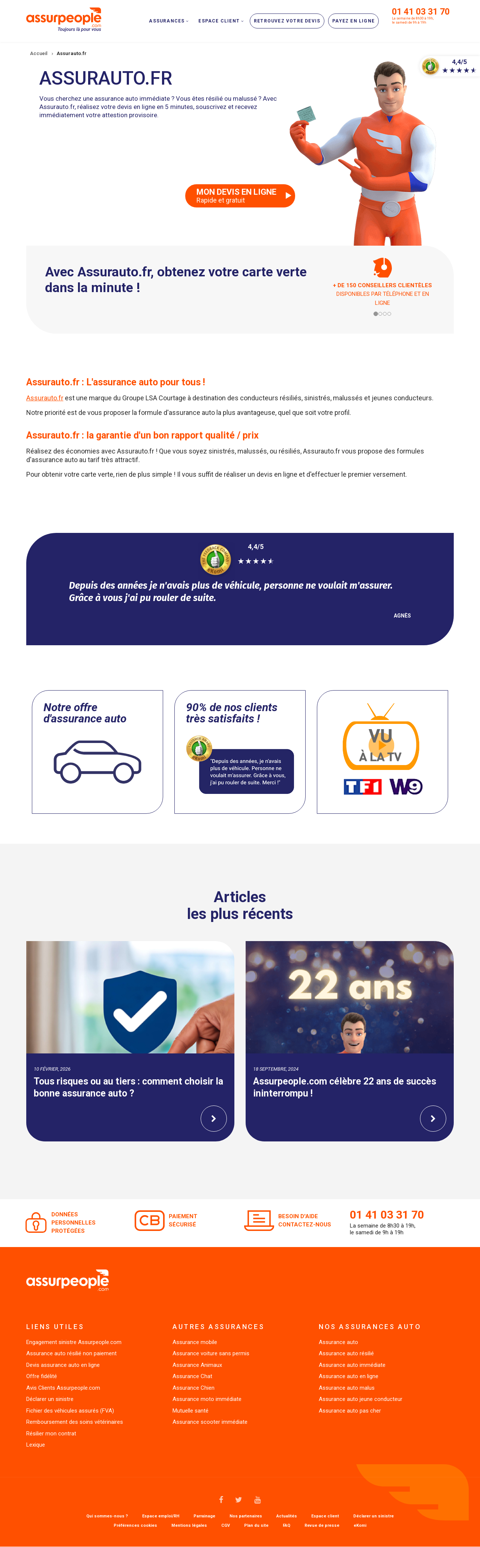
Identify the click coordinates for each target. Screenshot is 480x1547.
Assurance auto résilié (346, 1353)
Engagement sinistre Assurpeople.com (74, 1342)
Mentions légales (189, 1525)
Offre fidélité (41, 1376)
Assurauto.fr (44, 398)
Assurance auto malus (347, 1387)
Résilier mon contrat (51, 1433)
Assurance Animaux (197, 1365)
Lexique (35, 1444)
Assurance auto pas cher (350, 1410)
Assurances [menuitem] (166, 21)
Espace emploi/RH (160, 1516)
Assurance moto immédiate (207, 1399)
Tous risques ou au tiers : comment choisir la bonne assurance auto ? (128, 1087)
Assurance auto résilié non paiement (71, 1353)
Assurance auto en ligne (348, 1376)
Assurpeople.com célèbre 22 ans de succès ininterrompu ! (344, 1087)
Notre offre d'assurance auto (85, 713)
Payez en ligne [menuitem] (353, 21)
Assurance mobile (194, 1342)
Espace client (325, 1516)
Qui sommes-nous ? (107, 1516)
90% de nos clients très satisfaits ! (232, 713)
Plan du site (256, 1525)
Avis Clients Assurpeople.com (63, 1387)
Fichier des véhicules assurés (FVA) (70, 1410)
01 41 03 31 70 (421, 12)
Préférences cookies (135, 1525)
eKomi (360, 1525)
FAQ (286, 1525)
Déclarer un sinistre (50, 1399)
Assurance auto (338, 1342)
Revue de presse (321, 1525)
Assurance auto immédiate (352, 1365)
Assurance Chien (193, 1387)
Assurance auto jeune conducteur (360, 1399)
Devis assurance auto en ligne (63, 1365)
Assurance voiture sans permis (210, 1353)
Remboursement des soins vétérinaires (74, 1422)
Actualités (286, 1516)
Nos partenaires (246, 1516)
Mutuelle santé (190, 1410)
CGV (225, 1525)
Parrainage (204, 1516)
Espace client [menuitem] (219, 21)
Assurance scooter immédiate (210, 1422)
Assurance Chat (192, 1376)
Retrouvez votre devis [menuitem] (287, 21)
